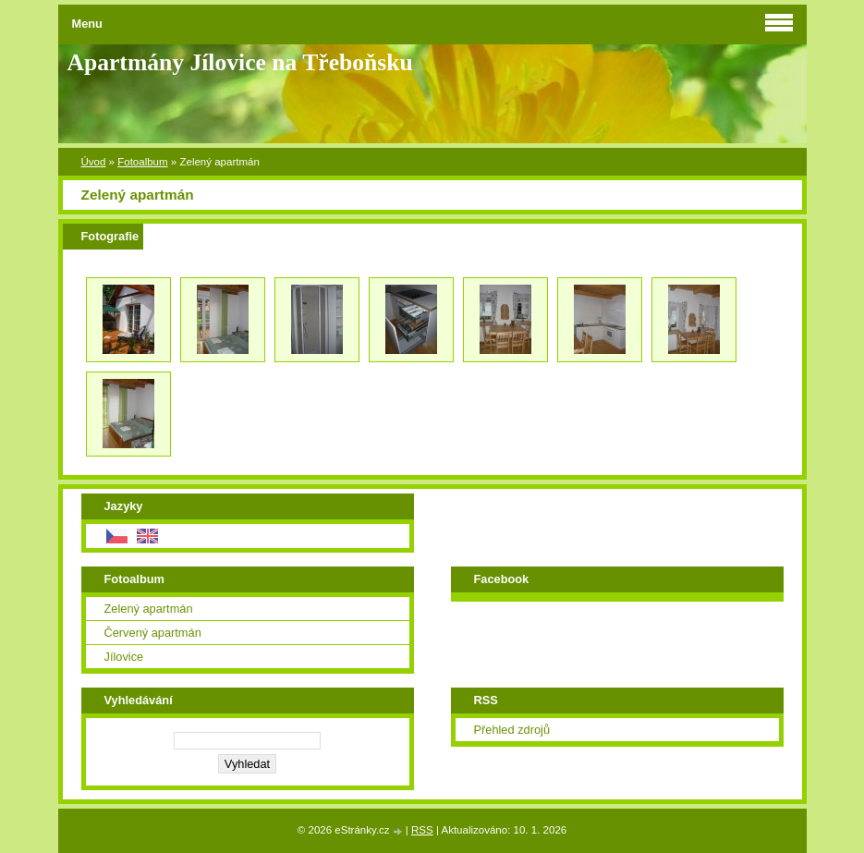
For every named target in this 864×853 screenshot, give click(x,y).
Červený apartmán (152, 633)
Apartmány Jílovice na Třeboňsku (240, 62)
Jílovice (124, 657)
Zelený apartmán (148, 608)
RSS (422, 829)
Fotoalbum (142, 161)
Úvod (93, 161)
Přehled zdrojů (512, 730)
